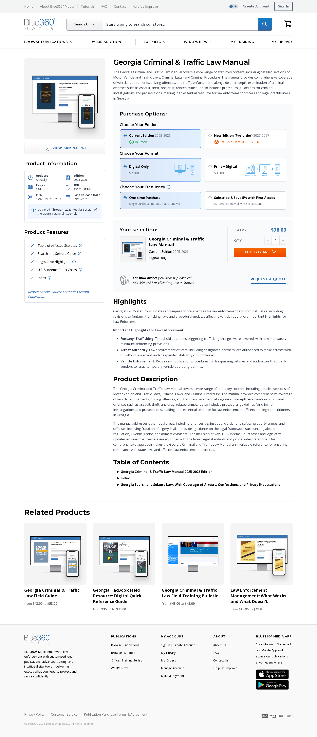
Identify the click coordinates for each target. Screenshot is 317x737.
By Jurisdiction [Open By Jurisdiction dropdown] (109, 42)
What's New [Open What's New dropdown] (198, 42)
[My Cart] (288, 23)
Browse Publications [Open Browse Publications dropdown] (48, 42)
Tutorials (88, 6)
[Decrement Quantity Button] (268, 240)
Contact (120, 6)
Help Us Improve (145, 6)
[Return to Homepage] (39, 24)
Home (28, 6)
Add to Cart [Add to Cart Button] (260, 252)
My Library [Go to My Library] (282, 42)
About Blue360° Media (57, 6)
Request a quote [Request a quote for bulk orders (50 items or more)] (268, 279)
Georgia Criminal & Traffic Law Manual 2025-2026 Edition (166, 471)
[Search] (265, 24)
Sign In (283, 6)
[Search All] (85, 24)
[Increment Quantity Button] (283, 240)
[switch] (233, 6)
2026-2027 (241, 135)
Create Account (256, 6)
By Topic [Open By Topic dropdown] (155, 42)
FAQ (104, 6)
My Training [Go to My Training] (242, 42)
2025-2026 (150, 135)
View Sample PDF (65, 148)
